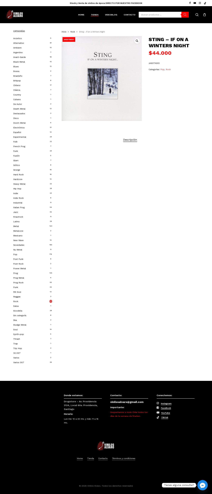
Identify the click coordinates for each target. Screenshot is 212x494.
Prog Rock (18, 282)
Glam (15, 160)
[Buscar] (185, 15)
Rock (15, 301)
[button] (137, 41)
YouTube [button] (165, 413)
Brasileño (17, 76)
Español (17, 132)
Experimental (19, 137)
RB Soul (17, 292)
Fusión (16, 156)
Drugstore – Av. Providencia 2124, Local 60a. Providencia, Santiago (81, 405)
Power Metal (19, 268)
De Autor (17, 104)
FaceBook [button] (166, 408)
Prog (15, 273)
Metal (16, 226)
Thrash (16, 339)
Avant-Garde (19, 57)
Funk (15, 151)
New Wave (18, 240)
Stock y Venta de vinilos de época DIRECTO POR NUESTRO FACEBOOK (106, 3)
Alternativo (18, 43)
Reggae (16, 296)
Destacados (19, 113)
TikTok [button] (164, 417)
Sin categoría (19, 315)
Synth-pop (18, 334)
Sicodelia (17, 311)
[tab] (130, 140)
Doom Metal (19, 123)
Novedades (18, 245)
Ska (15, 320)
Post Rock (18, 264)
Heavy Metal (19, 184)
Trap (15, 343)
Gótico (16, 165)
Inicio (64, 32)
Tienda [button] (90, 458)
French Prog (19, 146)
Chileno (16, 85)
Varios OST (18, 362)
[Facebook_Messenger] (202, 485)
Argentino (18, 52)
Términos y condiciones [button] (123, 458)
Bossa (16, 71)
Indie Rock (18, 198)
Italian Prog (19, 207)
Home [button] (80, 458)
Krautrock (18, 217)
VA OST (17, 353)
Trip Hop (17, 348)
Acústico (17, 38)
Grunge (16, 170)
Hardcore (17, 179)
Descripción (130, 139)
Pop (15, 254)
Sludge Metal (19, 325)
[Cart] (204, 14)
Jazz (15, 212)
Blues (16, 66)
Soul (15, 329)
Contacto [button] (103, 458)
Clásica (16, 90)
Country (17, 94)
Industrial (17, 203)
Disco (16, 118)
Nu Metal (17, 249)
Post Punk (18, 259)
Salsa (16, 306)
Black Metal (19, 62)
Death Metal (19, 109)
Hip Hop (17, 188)
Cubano (17, 99)
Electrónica (18, 127)
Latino (16, 221)
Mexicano (18, 235)
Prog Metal (18, 278)
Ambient (17, 48)
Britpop (17, 80)
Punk (15, 287)
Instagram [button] (166, 403)
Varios (16, 357)
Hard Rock (18, 174)
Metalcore (18, 231)
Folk (15, 141)
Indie (15, 193)
